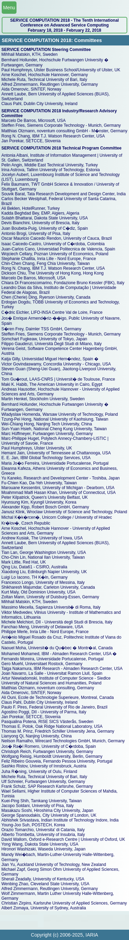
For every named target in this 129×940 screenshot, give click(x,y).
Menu (9, 7)
